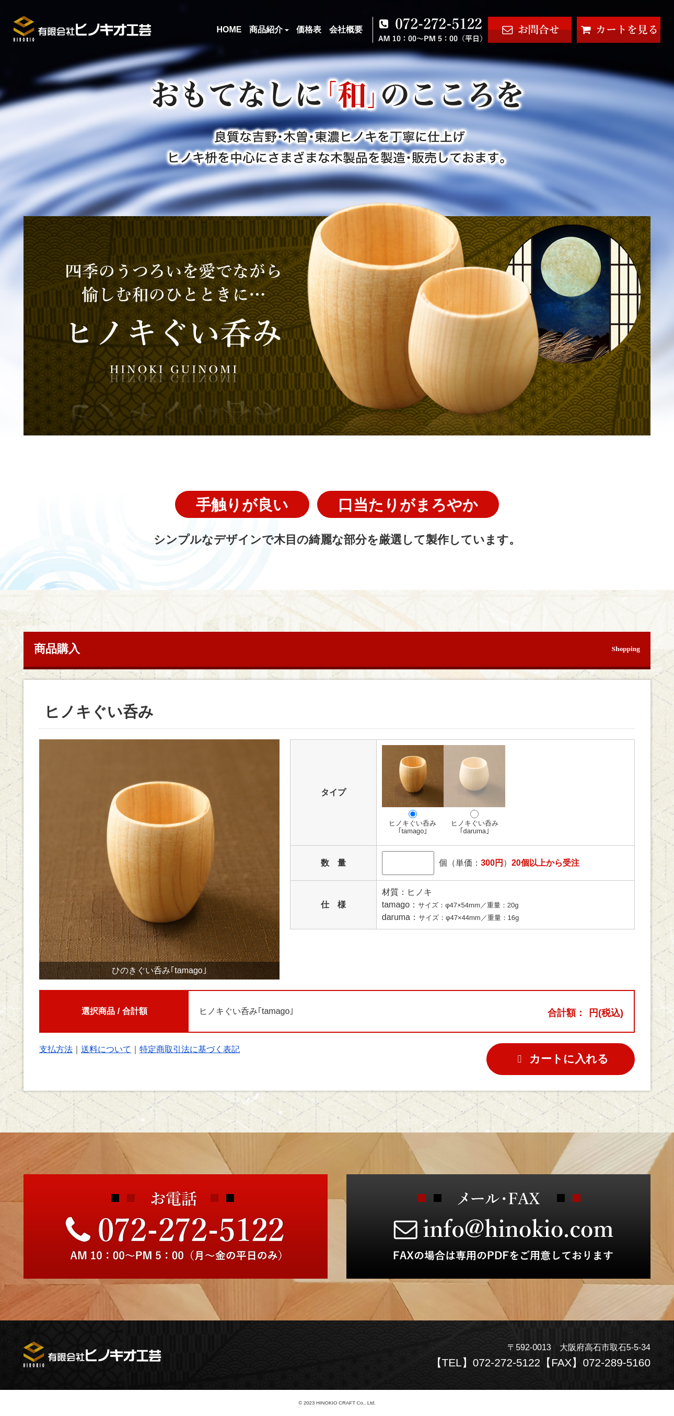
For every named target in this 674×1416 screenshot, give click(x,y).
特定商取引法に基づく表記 (190, 1049)
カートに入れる (561, 1059)
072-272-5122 (507, 1362)
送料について (106, 1049)
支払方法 (56, 1049)
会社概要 (346, 29)
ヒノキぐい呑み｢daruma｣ (474, 790)
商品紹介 (269, 29)
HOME (228, 29)
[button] (267, 859)
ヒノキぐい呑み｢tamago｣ (413, 790)
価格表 (308, 29)
